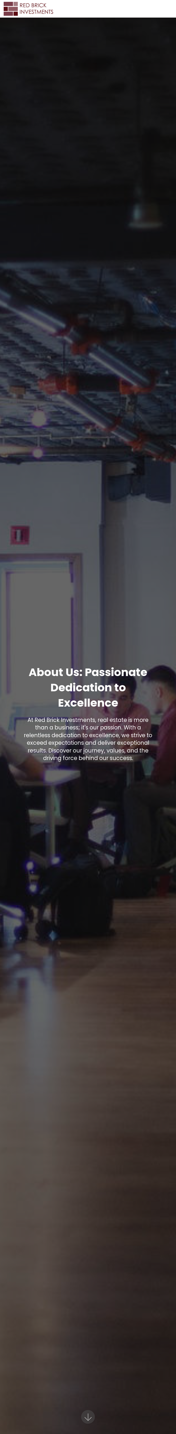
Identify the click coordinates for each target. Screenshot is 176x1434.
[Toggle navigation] (168, 7)
